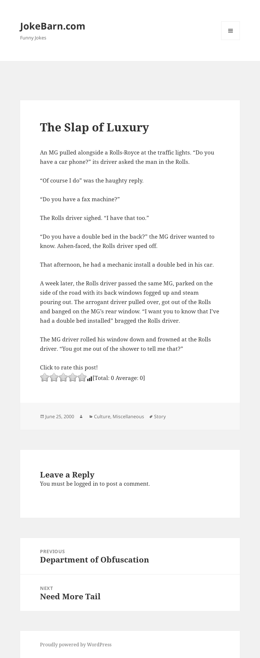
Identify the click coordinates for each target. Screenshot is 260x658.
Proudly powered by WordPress (75, 644)
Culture (102, 416)
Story (160, 416)
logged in (86, 483)
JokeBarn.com (52, 26)
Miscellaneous (128, 416)
